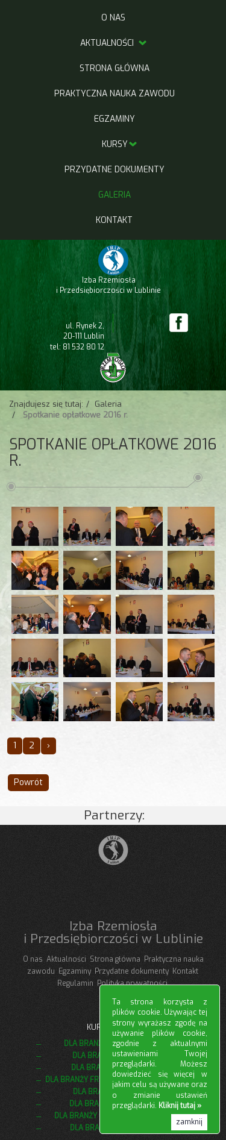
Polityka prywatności (132, 983)
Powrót (28, 782)
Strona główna (114, 68)
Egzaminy (114, 119)
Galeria (114, 195)
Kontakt (114, 220)
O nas (113, 17)
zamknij (189, 1122)
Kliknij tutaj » (180, 1105)
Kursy (115, 144)
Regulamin (75, 983)
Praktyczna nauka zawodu (114, 93)
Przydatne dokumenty (114, 169)
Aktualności (114, 43)
